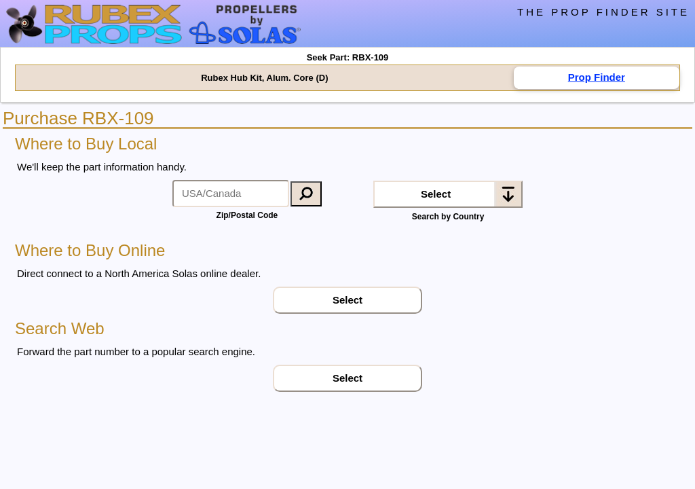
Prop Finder (596, 77)
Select (436, 194)
